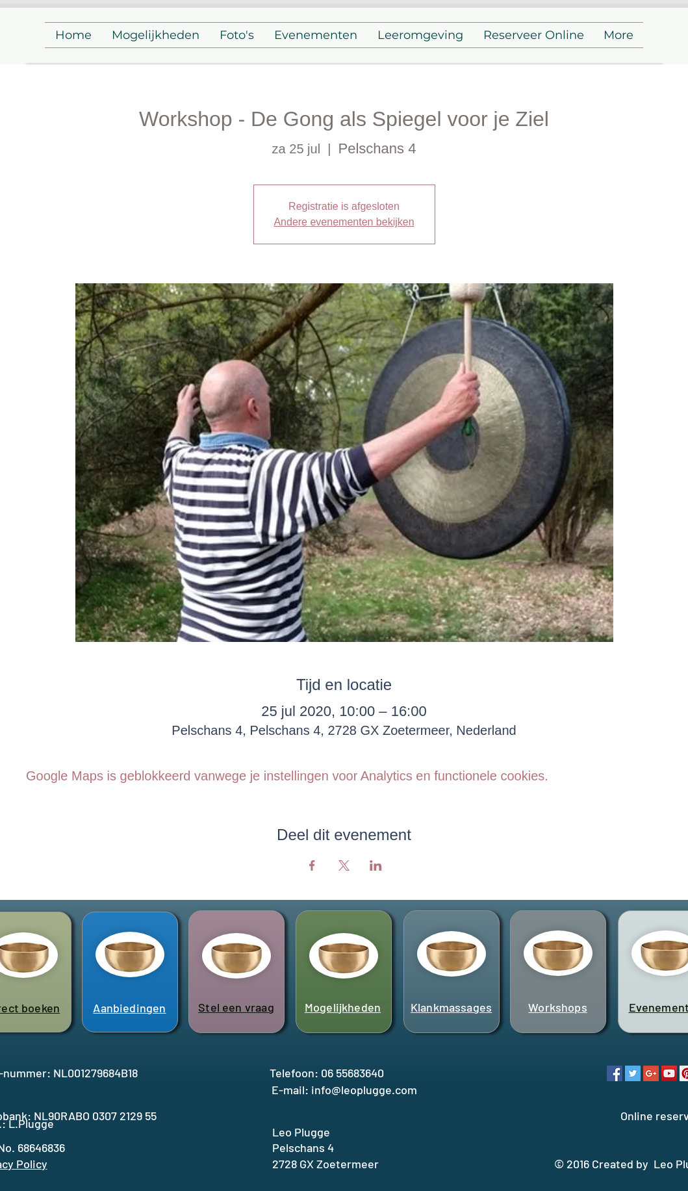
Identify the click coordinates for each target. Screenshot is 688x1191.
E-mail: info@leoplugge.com (344, 1089)
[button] (155, 35)
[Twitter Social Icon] (633, 1073)
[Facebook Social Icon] (614, 1073)
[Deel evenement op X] (344, 865)
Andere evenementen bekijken (344, 221)
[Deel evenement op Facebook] (312, 865)
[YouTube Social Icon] (669, 1073)
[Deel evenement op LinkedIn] (376, 865)
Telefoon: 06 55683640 (327, 1073)
